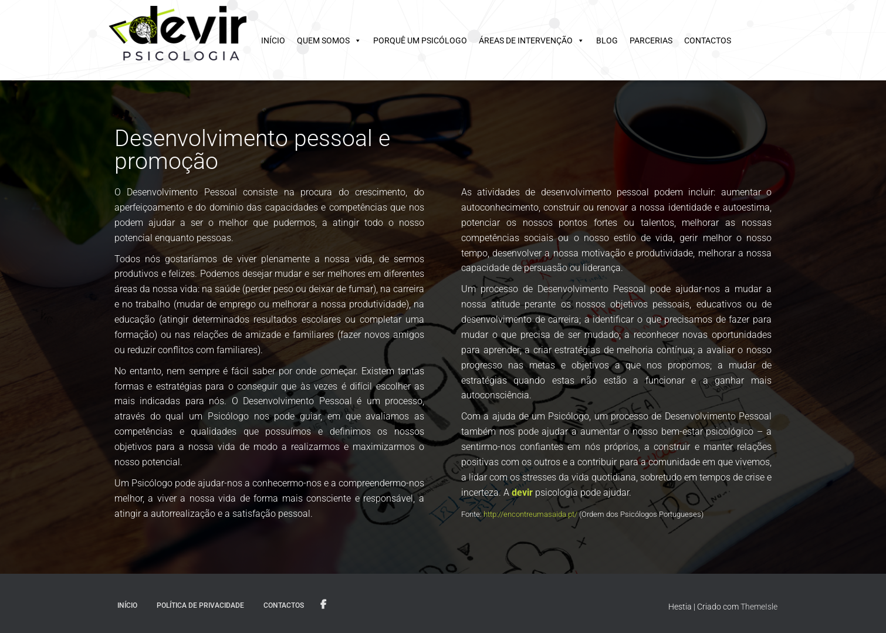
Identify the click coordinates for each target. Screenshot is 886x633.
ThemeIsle (758, 606)
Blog (607, 40)
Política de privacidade (200, 605)
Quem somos (323, 40)
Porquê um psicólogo (420, 40)
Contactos (707, 40)
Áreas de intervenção (526, 40)
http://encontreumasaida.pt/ (530, 514)
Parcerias (651, 40)
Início (273, 40)
